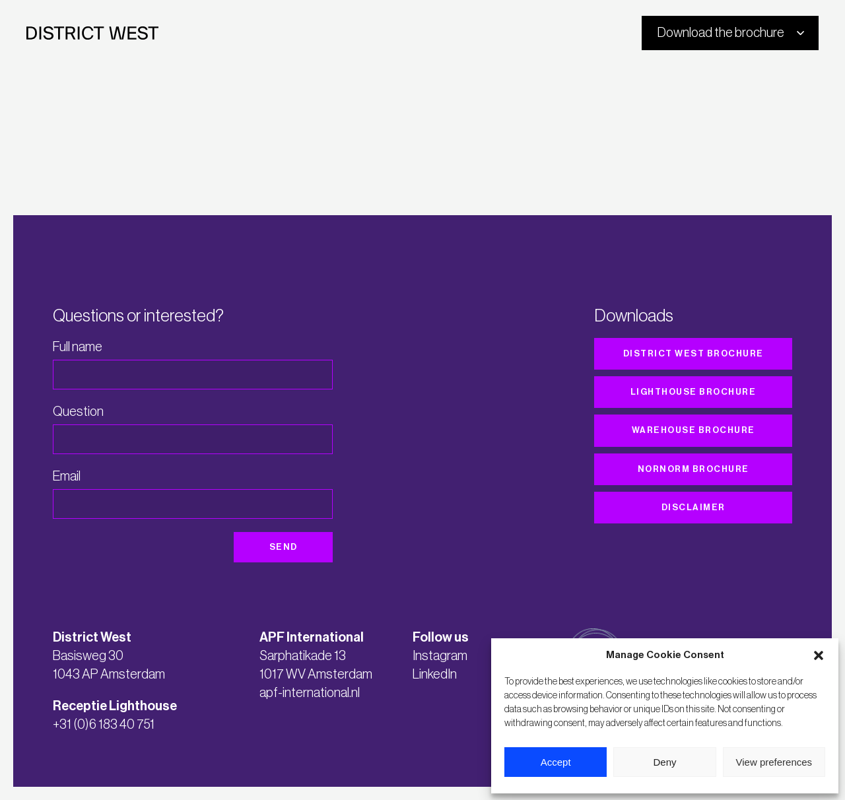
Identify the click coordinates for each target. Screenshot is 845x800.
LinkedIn (435, 674)
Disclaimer (693, 507)
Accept (556, 762)
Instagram (440, 656)
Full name (77, 347)
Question (78, 411)
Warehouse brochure (693, 430)
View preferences (774, 762)
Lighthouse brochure (693, 391)
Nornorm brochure (693, 469)
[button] (818, 655)
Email (67, 476)
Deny (664, 762)
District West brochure (693, 353)
